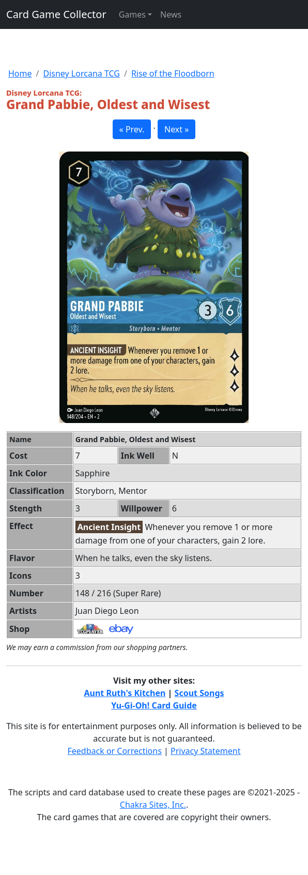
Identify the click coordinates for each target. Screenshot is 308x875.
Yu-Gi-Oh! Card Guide (154, 705)
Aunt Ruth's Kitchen (124, 693)
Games (132, 14)
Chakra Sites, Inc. (153, 804)
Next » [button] (176, 129)
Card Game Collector (56, 14)
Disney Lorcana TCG (81, 73)
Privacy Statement (206, 751)
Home (20, 73)
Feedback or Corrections (114, 751)
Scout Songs (199, 693)
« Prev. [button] (132, 129)
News (170, 14)
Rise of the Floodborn (172, 73)
